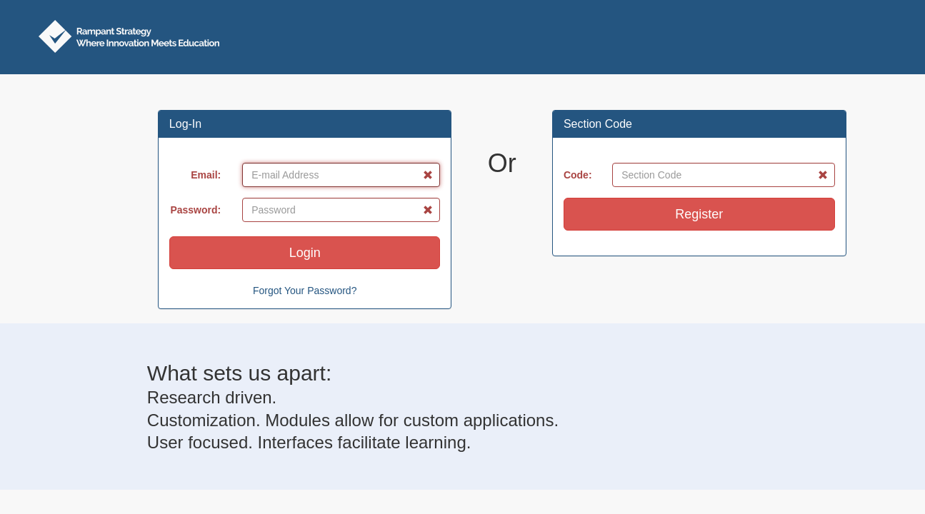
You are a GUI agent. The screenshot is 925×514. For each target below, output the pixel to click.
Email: (206, 175)
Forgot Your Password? (305, 290)
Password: (195, 210)
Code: (578, 175)
